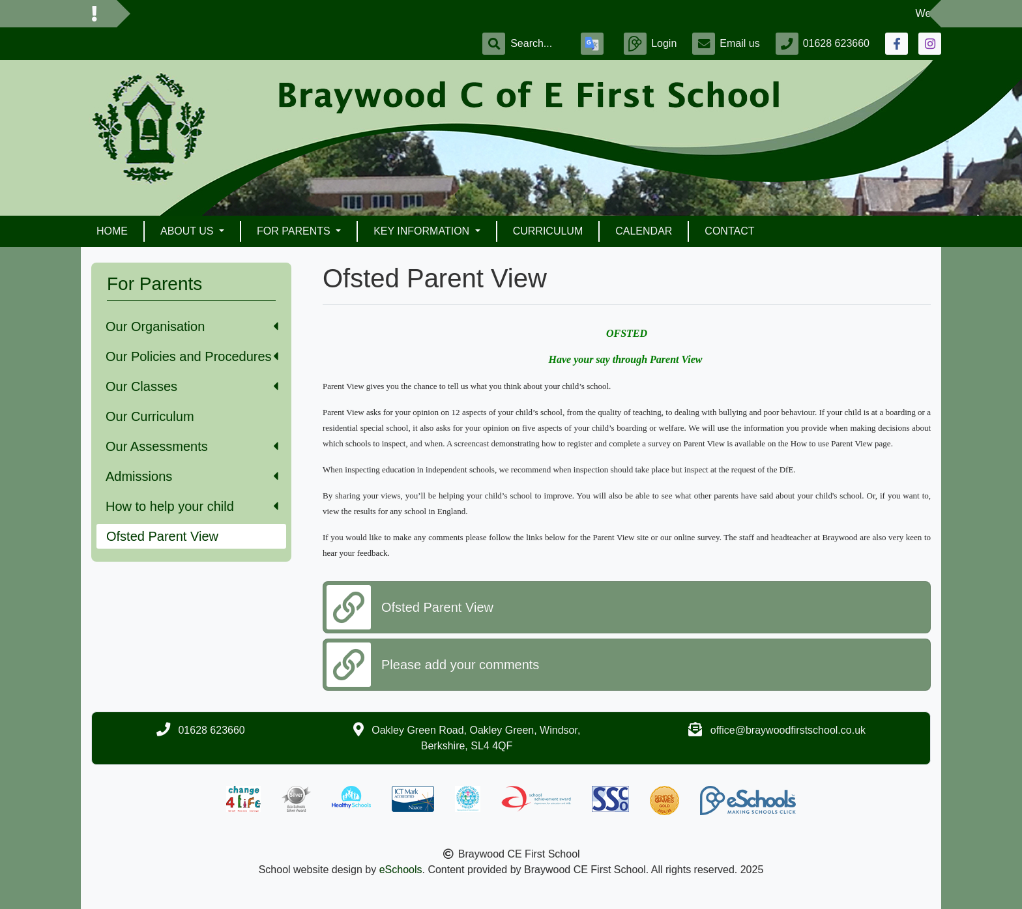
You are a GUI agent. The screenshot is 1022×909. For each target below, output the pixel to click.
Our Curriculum (150, 416)
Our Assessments (192, 446)
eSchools (400, 869)
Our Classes (192, 386)
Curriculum (548, 231)
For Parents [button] (295, 231)
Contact (729, 231)
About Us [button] (188, 231)
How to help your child (192, 506)
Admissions (192, 476)
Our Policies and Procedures (192, 356)
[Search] (537, 44)
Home (112, 231)
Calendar (643, 231)
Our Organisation (192, 326)
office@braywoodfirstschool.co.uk (788, 730)
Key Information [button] (422, 231)
